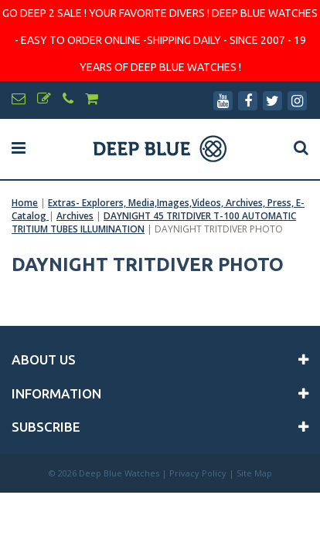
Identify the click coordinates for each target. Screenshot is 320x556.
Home (25, 202)
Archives (75, 215)
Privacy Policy (197, 473)
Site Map (254, 473)
